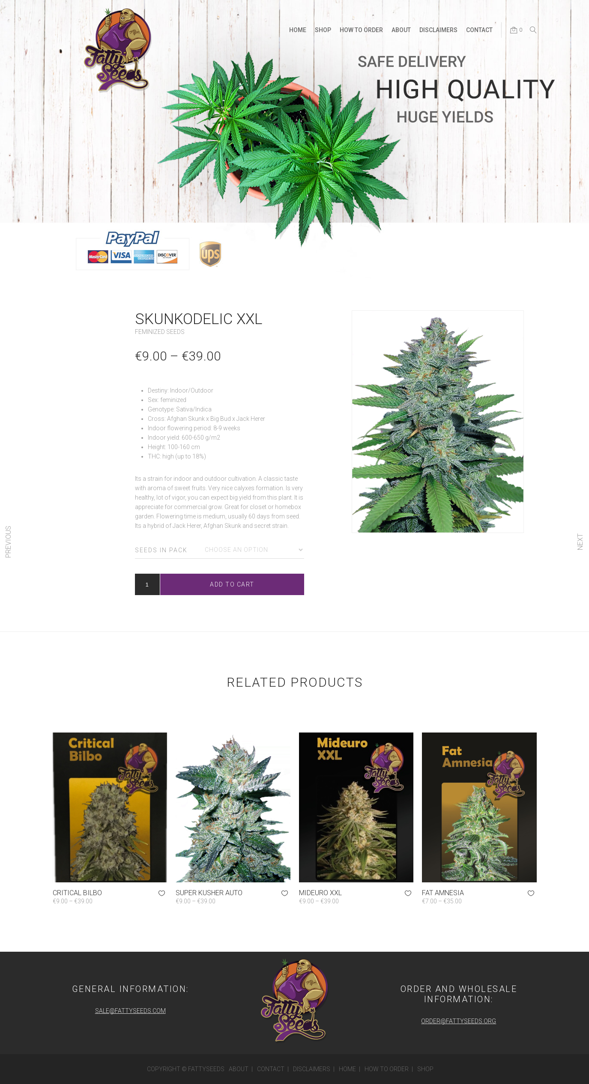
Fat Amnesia (443, 893)
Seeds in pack (161, 550)
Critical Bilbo (77, 893)
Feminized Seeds (160, 331)
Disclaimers (311, 1069)
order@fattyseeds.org (458, 1021)
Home (347, 1069)
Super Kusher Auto (209, 893)
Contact (270, 1069)
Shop (425, 1069)
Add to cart (232, 584)
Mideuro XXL (320, 893)
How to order (387, 1069)
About (238, 1069)
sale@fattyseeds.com (130, 1010)
